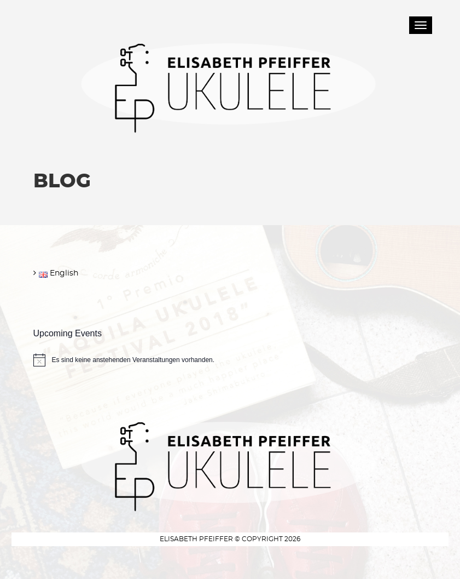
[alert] (230, 359)
